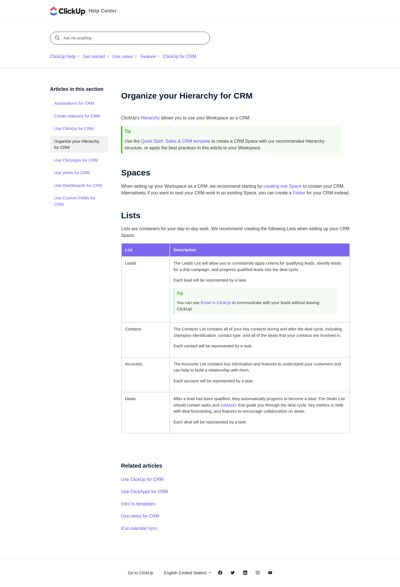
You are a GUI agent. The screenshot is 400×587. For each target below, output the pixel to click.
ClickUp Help (63, 56)
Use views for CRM (140, 516)
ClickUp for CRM (179, 56)
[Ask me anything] (131, 38)
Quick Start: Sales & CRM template (176, 141)
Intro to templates (138, 503)
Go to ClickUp (141, 572)
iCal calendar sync (139, 528)
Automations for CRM (74, 103)
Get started (94, 56)
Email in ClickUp (216, 302)
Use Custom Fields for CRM (74, 201)
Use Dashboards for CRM (78, 185)
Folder (299, 192)
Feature (148, 56)
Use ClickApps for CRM (144, 491)
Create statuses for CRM (77, 116)
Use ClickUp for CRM (142, 479)
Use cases (122, 56)
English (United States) (188, 572)
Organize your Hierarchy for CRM (76, 144)
